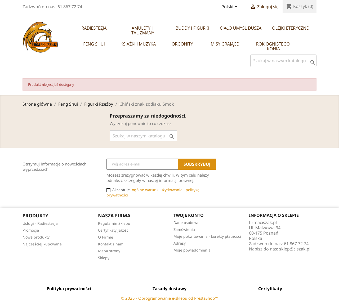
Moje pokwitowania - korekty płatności (207, 236)
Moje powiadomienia (192, 250)
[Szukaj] (283, 61)
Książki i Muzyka (138, 44)
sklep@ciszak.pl (294, 249)
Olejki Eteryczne (290, 28)
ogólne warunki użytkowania (157, 189)
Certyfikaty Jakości (114, 230)
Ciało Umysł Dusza (240, 28)
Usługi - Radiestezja (40, 223)
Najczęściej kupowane (42, 243)
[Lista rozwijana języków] (230, 7)
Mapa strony (109, 250)
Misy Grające (225, 44)
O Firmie (105, 237)
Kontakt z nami (111, 243)
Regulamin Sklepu (114, 223)
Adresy (179, 243)
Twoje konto (188, 215)
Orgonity (182, 44)
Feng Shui (94, 44)
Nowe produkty (36, 237)
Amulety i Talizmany (142, 30)
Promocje (31, 230)
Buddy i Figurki (192, 28)
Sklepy (103, 257)
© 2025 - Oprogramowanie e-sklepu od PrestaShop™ (169, 298)
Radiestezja (93, 28)
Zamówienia (184, 229)
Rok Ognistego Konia (273, 46)
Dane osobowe (186, 222)
